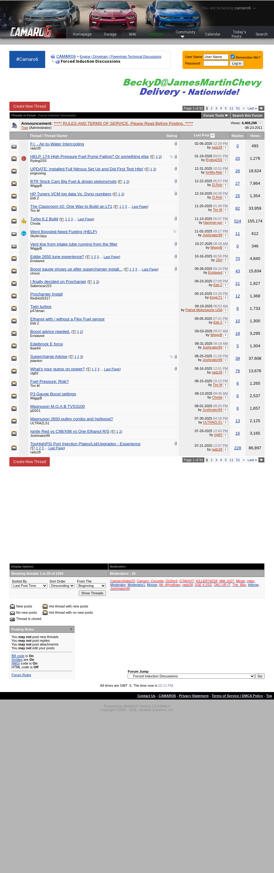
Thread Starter (56, 136)
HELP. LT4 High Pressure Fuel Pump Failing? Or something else (89, 156)
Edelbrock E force (46, 344)
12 (237, 296)
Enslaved (37, 261)
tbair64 (35, 348)
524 (237, 221)
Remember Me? (245, 57)
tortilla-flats (214, 172)
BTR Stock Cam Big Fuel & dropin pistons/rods (73, 181)
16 (237, 433)
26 (237, 170)
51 (238, 108)
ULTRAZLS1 (40, 423)
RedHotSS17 (40, 298)
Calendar (212, 34)
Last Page (139, 206)
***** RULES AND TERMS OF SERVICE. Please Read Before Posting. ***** (123, 123)
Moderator (118, 585)
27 (237, 183)
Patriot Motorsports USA (204, 310)
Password (192, 63)
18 (237, 333)
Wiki (132, 34)
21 (237, 283)
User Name (194, 57)
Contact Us (146, 696)
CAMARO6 (66, 56)
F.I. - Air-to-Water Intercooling (57, 144)
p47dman (37, 311)
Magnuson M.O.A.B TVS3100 (57, 406)
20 (237, 158)
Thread (35, 136)
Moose (152, 585)
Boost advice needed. (50, 331)
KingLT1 (216, 297)
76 (237, 370)
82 (237, 208)
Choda (35, 223)
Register (156, 34)
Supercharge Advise (48, 356)
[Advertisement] (137, 514)
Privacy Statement (194, 696)
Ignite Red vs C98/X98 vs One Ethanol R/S (69, 431)
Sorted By (19, 581)
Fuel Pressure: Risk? (49, 381)
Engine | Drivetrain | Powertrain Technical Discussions (120, 56)
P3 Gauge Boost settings (53, 394)
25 (237, 195)
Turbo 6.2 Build (44, 219)
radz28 (35, 148)
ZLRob (217, 185)
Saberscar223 (41, 286)
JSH (219, 260)
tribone (253, 585)
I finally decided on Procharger (58, 281)
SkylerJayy (38, 236)
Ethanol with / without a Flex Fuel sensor (67, 319)
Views (255, 136)
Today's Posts (239, 34)
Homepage (82, 34)
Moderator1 (136, 585)
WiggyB (36, 186)
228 (237, 448)
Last (252, 108)
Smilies (17, 659)
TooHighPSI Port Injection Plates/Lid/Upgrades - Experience (85, 443)
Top (269, 696)
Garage (110, 34)
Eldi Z (34, 198)
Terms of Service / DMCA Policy (237, 696)
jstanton (36, 361)
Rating (172, 136)
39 (237, 358)
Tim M (35, 210)
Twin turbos (40, 306)
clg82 (34, 373)
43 (237, 271)
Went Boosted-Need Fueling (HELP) (63, 231)
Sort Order (57, 581)
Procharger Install (46, 294)
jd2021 (35, 410)
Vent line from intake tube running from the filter (73, 244)
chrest (35, 273)
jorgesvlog (38, 173)
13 (237, 420)
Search (262, 34)
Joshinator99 (212, 235)
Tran (24, 127)
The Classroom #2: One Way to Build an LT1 (71, 206)
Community (186, 34)
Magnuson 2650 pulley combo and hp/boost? (71, 419)
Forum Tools (214, 115)
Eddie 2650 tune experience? (57, 256)
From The (84, 581)
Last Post (202, 135)
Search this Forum (247, 115)
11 (231, 108)
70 (237, 258)
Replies (238, 136)
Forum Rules (21, 675)
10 (237, 321)
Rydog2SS (38, 161)
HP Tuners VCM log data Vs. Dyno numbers (70, 194)
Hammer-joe (212, 222)
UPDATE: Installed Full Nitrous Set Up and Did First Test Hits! (86, 169)
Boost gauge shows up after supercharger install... (76, 269)
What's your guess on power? (57, 369)
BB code (18, 656)
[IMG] (16, 663)
